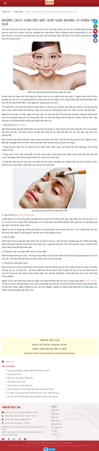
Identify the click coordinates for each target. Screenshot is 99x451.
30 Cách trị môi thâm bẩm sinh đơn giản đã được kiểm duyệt (32, 396)
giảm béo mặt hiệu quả (24, 215)
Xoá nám (54, 417)
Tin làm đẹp (18, 11)
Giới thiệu (55, 410)
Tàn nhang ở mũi (14, 374)
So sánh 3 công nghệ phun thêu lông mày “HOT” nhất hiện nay (33, 393)
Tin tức (54, 431)
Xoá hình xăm (56, 424)
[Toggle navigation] (5, 2)
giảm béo (10, 361)
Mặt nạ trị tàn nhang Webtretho (20, 378)
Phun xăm (55, 420)
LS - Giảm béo (56, 427)
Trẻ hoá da (55, 413)
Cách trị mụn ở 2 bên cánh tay (19, 385)
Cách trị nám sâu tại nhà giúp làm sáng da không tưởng (30, 389)
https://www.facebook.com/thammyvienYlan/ (54, 353)
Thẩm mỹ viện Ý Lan (48, 443)
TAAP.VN (69, 443)
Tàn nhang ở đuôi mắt (16, 381)
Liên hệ (54, 434)
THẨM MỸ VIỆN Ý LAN (84, 407)
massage (21, 125)
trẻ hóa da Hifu (90, 280)
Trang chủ (6, 11)
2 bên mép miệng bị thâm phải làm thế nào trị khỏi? (28, 370)
